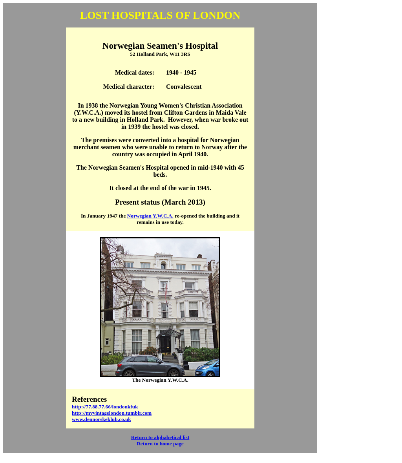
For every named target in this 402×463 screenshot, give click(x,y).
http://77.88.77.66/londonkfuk (105, 407)
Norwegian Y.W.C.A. (150, 216)
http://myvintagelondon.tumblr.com (112, 413)
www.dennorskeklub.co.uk (101, 419)
